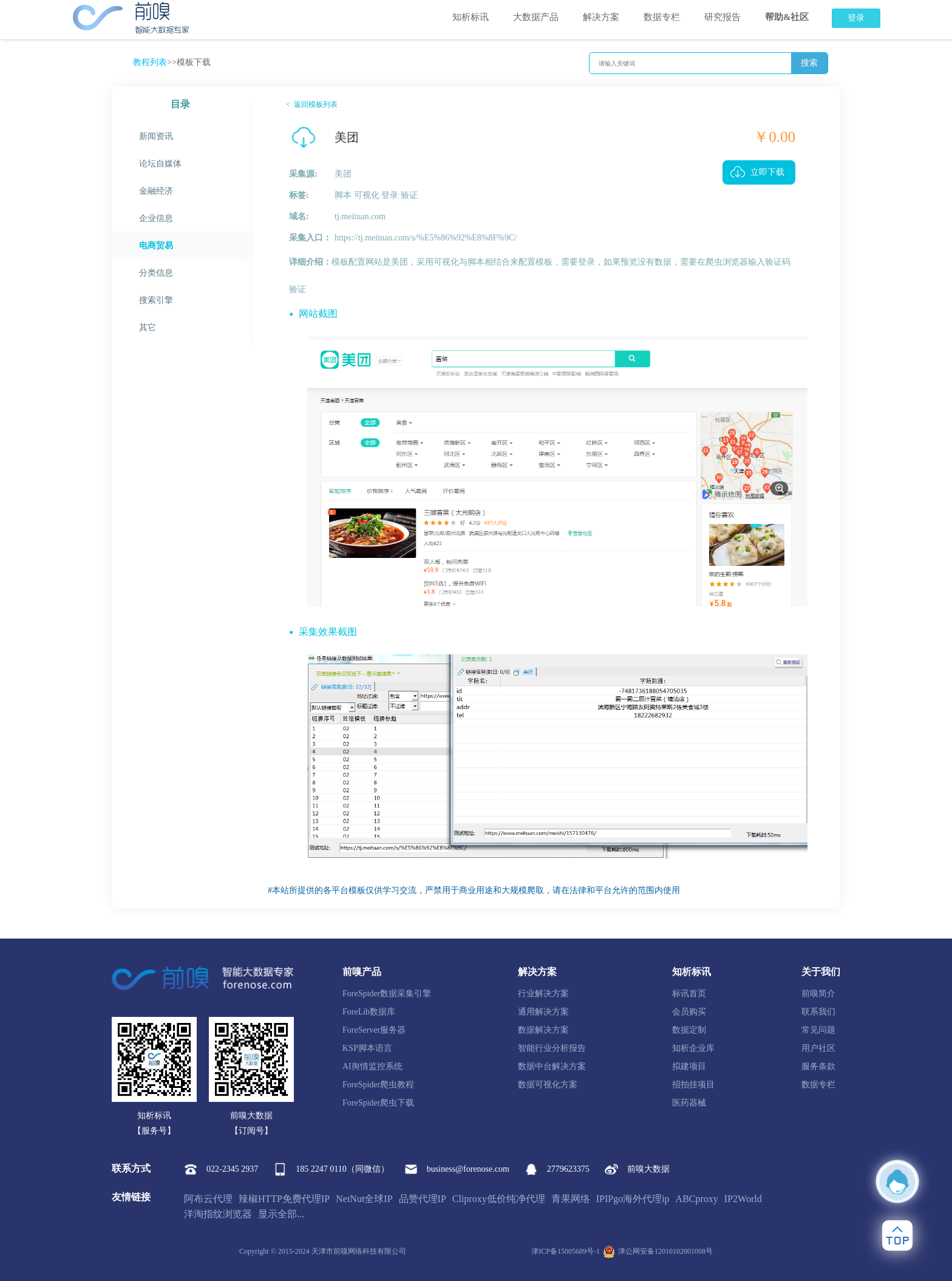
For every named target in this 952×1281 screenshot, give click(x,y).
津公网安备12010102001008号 (658, 1252)
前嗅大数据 (637, 1169)
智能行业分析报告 (552, 1048)
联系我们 (818, 1011)
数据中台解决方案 (552, 1066)
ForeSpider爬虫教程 (378, 1084)
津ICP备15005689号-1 (565, 1251)
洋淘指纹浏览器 (218, 1214)
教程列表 (150, 62)
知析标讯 (470, 17)
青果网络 (570, 1199)
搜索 (809, 62)
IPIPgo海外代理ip (633, 1199)
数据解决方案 (543, 1030)
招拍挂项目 (693, 1084)
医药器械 (689, 1102)
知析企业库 (693, 1048)
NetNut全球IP (364, 1199)
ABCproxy (697, 1199)
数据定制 (689, 1030)
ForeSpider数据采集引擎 (386, 993)
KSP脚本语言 (367, 1048)
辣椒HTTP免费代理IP (284, 1199)
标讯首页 (689, 993)
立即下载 (767, 172)
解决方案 (601, 17)
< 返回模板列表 (312, 104)
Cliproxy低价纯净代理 (498, 1199)
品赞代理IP (422, 1199)
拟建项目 (689, 1066)
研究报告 (722, 17)
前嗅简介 (818, 993)
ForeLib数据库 (368, 1011)
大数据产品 (536, 17)
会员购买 (689, 1011)
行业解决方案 (543, 993)
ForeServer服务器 (374, 1030)
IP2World (743, 1199)
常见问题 (818, 1030)
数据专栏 (662, 17)
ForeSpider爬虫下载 (378, 1102)
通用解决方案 (543, 1011)
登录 (856, 17)
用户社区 (818, 1048)
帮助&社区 (787, 17)
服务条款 (818, 1066)
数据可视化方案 (547, 1084)
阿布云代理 (208, 1199)
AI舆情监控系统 (372, 1066)
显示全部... (281, 1214)
